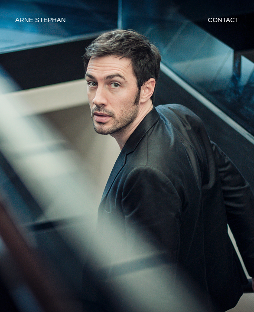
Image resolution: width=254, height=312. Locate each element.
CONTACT (223, 19)
